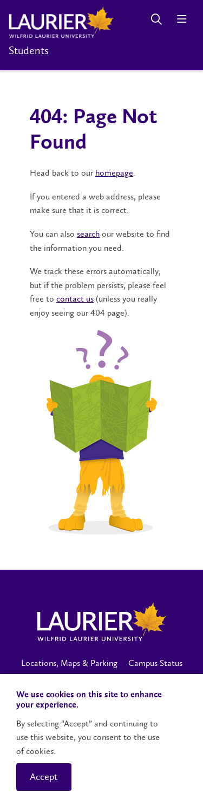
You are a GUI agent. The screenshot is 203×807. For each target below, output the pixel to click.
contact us (75, 299)
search (88, 234)
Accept (44, 777)
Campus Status (155, 663)
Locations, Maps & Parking (69, 663)
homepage (114, 173)
